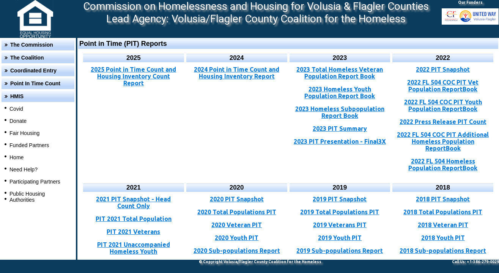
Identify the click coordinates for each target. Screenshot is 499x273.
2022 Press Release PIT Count (443, 121)
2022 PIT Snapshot (443, 69)
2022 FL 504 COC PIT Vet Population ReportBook (443, 86)
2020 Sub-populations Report (237, 250)
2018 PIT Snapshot (443, 199)
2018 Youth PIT (443, 237)
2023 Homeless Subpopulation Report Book (339, 112)
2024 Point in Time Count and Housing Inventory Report (236, 73)
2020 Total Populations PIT (236, 212)
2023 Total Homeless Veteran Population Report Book (339, 73)
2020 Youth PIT (236, 237)
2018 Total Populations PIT (442, 212)
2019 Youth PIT (340, 237)
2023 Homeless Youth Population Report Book (339, 92)
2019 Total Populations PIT (339, 212)
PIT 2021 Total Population (134, 218)
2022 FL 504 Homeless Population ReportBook (442, 164)
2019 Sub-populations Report (339, 250)
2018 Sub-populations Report (443, 250)
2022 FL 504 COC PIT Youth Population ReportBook (443, 105)
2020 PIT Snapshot (237, 199)
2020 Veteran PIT (236, 224)
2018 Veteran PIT (443, 224)
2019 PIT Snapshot (340, 199)
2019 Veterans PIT (340, 224)
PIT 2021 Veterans (133, 231)
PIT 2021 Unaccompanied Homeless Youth (133, 248)
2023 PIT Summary (340, 128)
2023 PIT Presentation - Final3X (340, 141)
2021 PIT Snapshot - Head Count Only (133, 202)
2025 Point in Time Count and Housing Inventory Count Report (133, 76)
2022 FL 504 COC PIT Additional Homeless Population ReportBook (443, 141)
